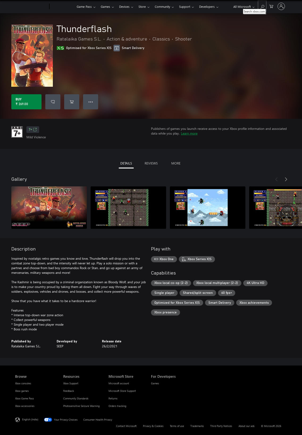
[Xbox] (62, 6)
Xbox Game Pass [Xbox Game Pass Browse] (24, 398)
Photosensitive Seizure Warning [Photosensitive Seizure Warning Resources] (81, 405)
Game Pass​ (84, 6)
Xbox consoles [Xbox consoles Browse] (23, 383)
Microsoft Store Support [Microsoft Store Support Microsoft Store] (122, 390)
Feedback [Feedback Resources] (68, 390)
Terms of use (177, 425)
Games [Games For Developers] (155, 383)
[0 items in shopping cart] (271, 6)
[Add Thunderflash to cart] (71, 101)
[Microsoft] (31, 6)
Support (184, 6)
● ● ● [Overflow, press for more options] (90, 101)
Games (105, 6)
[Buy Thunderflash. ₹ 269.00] (26, 101)
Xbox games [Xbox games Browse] (22, 390)
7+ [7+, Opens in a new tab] (33, 129)
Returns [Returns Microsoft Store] (113, 398)
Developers (207, 6)
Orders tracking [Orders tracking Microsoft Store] (117, 405)
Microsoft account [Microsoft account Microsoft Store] (119, 383)
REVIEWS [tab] (151, 163)
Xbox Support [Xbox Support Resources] (70, 383)
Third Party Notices (221, 425)
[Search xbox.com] (262, 6)
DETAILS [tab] (126, 163)
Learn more (189, 133)
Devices (124, 6)
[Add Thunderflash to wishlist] (52, 101)
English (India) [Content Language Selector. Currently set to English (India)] (30, 419)
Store (142, 6)
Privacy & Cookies (153, 425)
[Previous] (276, 179)
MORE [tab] (175, 163)
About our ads (247, 425)
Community (162, 6)
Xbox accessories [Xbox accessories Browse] (24, 405)
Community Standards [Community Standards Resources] (75, 398)
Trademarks (197, 425)
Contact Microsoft (126, 425)
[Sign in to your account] (281, 6)
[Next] (286, 179)
